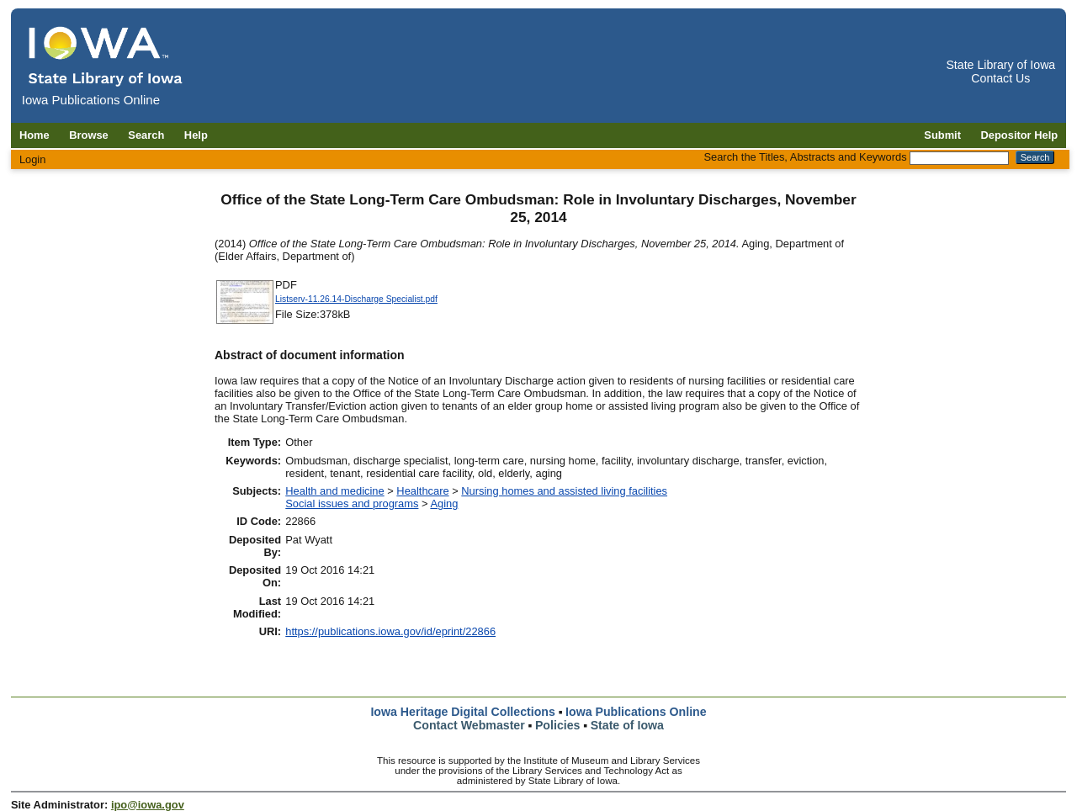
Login (32, 159)
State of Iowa (627, 725)
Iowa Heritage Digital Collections (462, 711)
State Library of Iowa (1000, 65)
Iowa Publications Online (636, 711)
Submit (942, 135)
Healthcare (422, 491)
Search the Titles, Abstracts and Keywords (804, 157)
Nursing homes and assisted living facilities (564, 491)
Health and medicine (334, 491)
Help (196, 135)
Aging (444, 503)
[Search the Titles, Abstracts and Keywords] (959, 158)
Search (146, 135)
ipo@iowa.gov (147, 804)
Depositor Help (1019, 135)
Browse (89, 135)
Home (34, 135)
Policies (558, 725)
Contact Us (1000, 78)
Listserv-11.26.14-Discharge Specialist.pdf (356, 299)
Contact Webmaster (469, 725)
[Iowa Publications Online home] (106, 56)
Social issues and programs (351, 503)
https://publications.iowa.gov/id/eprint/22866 (390, 631)
